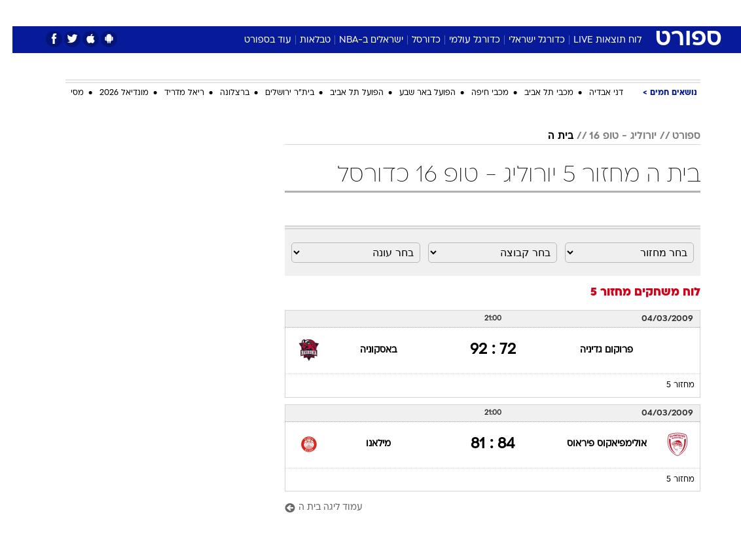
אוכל (394, 12)
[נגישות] (18, 12)
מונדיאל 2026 (111, 93)
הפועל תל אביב (344, 93)
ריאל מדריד (172, 93)
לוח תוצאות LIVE (595, 40)
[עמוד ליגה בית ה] (480, 508)
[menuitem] (571, 12)
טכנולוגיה (270, 12)
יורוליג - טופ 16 (610, 136)
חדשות (579, 12)
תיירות (315, 12)
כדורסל (413, 40)
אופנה (226, 12)
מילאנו (365, 444)
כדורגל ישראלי (524, 40)
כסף (427, 12)
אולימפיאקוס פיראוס (594, 444)
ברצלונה (222, 93)
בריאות (356, 12)
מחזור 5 (668, 385)
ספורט (538, 12)
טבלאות (302, 40)
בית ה (548, 136)
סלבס (460, 12)
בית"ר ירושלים (277, 93)
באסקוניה (366, 350)
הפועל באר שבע (415, 93)
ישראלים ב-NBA (359, 40)
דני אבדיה (594, 93)
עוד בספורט (255, 40)
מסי (64, 93)
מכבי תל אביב (536, 93)
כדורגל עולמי (462, 40)
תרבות (499, 12)
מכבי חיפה (477, 93)
